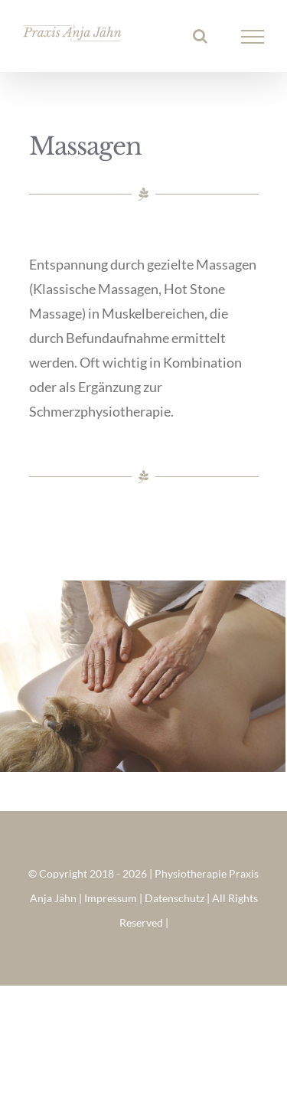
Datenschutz (174, 897)
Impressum (110, 897)
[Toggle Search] (200, 36)
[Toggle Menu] (253, 37)
